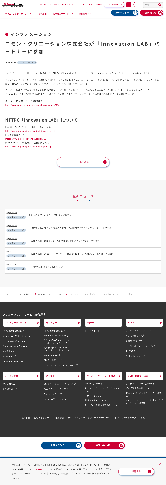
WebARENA (9, 380)
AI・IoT (132, 318)
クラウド (50, 371)
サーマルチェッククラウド (139, 326)
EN (133, 4)
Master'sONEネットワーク (16, 332)
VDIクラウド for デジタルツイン (60, 380)
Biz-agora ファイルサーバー (58, 395)
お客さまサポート (42, 413)
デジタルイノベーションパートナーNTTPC (55, 5)
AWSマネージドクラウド (56, 384)
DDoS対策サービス (53, 356)
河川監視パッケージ (135, 351)
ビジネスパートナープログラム (83, 5)
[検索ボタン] (159, 5)
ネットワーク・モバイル (17, 318)
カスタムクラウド (53, 390)
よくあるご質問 (46, 454)
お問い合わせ (150, 12)
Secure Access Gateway (15, 341)
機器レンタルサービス (95, 396)
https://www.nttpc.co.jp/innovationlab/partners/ (28, 131)
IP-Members (9, 352)
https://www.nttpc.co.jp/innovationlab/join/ (26, 147)
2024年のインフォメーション (51, 290)
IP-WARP (131, 347)
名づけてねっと (10, 384)
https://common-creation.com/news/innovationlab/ (30, 105)
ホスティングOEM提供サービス (141, 379)
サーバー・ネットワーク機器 (101, 371)
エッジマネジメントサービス (140, 341)
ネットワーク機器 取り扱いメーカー (102, 400)
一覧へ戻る (83, 162)
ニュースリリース (25, 290)
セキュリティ (52, 318)
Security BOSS (52, 351)
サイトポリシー (147, 454)
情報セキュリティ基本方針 (124, 454)
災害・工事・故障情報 (22, 454)
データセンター (12, 371)
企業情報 (59, 413)
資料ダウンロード (123, 12)
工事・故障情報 (112, 4)
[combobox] (153, 5)
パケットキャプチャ (94, 391)
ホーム (9, 290)
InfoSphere (9, 347)
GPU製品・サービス (95, 379)
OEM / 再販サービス (138, 371)
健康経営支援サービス (137, 336)
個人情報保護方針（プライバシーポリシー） (88, 454)
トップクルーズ (93, 326)
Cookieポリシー (44, 469)
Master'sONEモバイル (14, 337)
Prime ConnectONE (13, 326)
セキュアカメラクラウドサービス (61, 361)
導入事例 (43, 13)
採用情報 (99, 5)
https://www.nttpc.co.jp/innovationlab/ (24, 139)
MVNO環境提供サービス (138, 384)
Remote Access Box (13, 357)
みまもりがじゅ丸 (135, 331)
